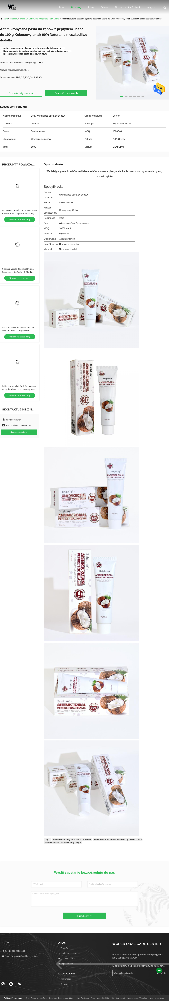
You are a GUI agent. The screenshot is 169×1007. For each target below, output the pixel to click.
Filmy (91, 7)
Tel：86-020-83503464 (13, 951)
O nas (104, 7)
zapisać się (160, 973)
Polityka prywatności (13, 998)
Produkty (76, 7)
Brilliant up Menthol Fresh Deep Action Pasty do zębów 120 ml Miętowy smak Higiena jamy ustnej (19, 389)
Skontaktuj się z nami (127, 7)
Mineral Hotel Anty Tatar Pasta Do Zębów (72, 839)
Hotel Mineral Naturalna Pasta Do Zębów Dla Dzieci (118, 839)
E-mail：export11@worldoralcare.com (20, 956)
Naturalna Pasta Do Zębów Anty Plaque (63, 843)
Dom (61, 7)
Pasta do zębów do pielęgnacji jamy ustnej (39, 19)
